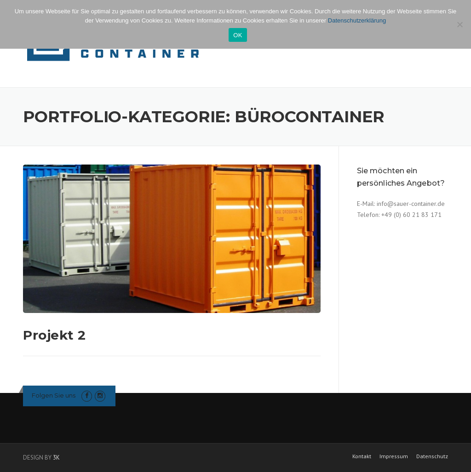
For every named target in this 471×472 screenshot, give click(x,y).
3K (56, 457)
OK (237, 35)
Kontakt (361, 456)
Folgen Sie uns (53, 395)
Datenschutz (432, 456)
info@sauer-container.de (411, 203)
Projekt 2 (54, 335)
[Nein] (459, 24)
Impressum (393, 456)
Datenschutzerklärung (357, 20)
